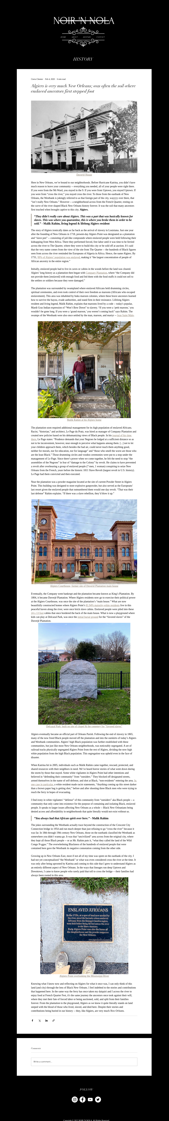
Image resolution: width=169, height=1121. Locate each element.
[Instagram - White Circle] (75, 1099)
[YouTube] (90, 1099)
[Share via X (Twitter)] (39, 1020)
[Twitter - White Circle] (98, 1099)
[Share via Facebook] (32, 1020)
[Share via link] (53, 1020)
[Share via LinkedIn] (46, 1020)
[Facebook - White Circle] (82, 1099)
